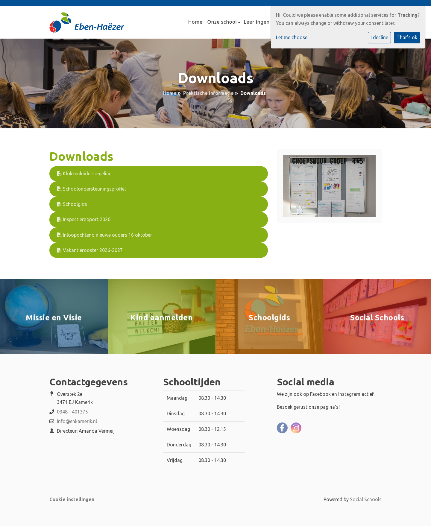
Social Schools (366, 499)
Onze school (222, 22)
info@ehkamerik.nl (77, 421)
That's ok (407, 37)
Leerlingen (257, 22)
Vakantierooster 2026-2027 (90, 250)
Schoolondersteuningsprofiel (91, 188)
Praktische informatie (208, 93)
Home (195, 22)
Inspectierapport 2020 (83, 219)
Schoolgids (72, 204)
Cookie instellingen (71, 499)
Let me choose (291, 37)
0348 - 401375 (72, 411)
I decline (379, 37)
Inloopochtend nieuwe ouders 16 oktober (104, 235)
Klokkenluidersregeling (84, 173)
